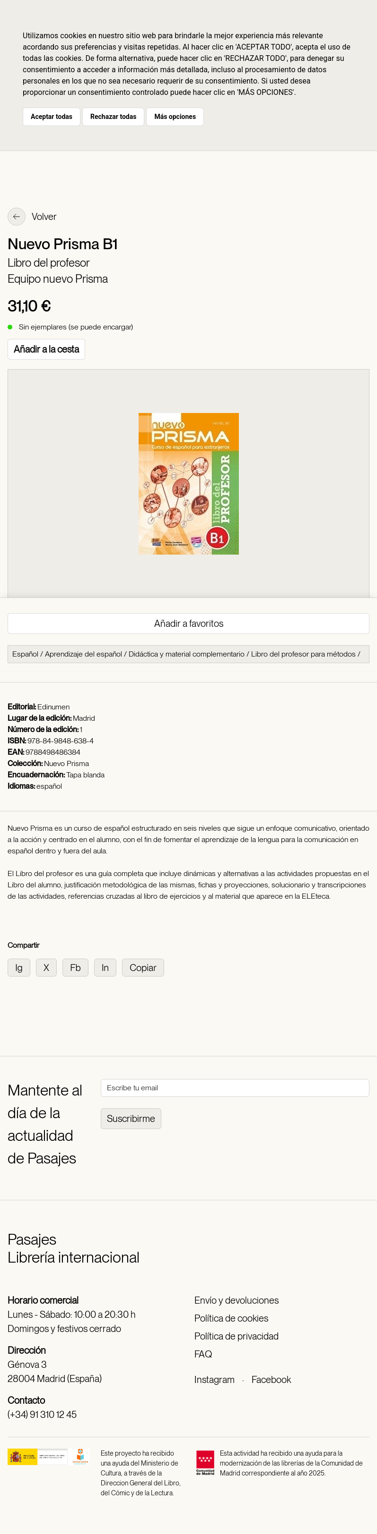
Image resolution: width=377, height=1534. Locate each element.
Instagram (214, 1379)
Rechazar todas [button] (113, 116)
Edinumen (53, 706)
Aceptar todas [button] (51, 116)
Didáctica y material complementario (187, 653)
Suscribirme (131, 1118)
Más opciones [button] (175, 116)
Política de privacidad (236, 1336)
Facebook (271, 1379)
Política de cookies (231, 1318)
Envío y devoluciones (236, 1300)
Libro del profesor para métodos (303, 653)
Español (25, 653)
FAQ (203, 1354)
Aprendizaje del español (83, 653)
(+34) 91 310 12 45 (42, 1414)
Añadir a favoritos (188, 623)
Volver (32, 218)
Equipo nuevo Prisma (58, 279)
